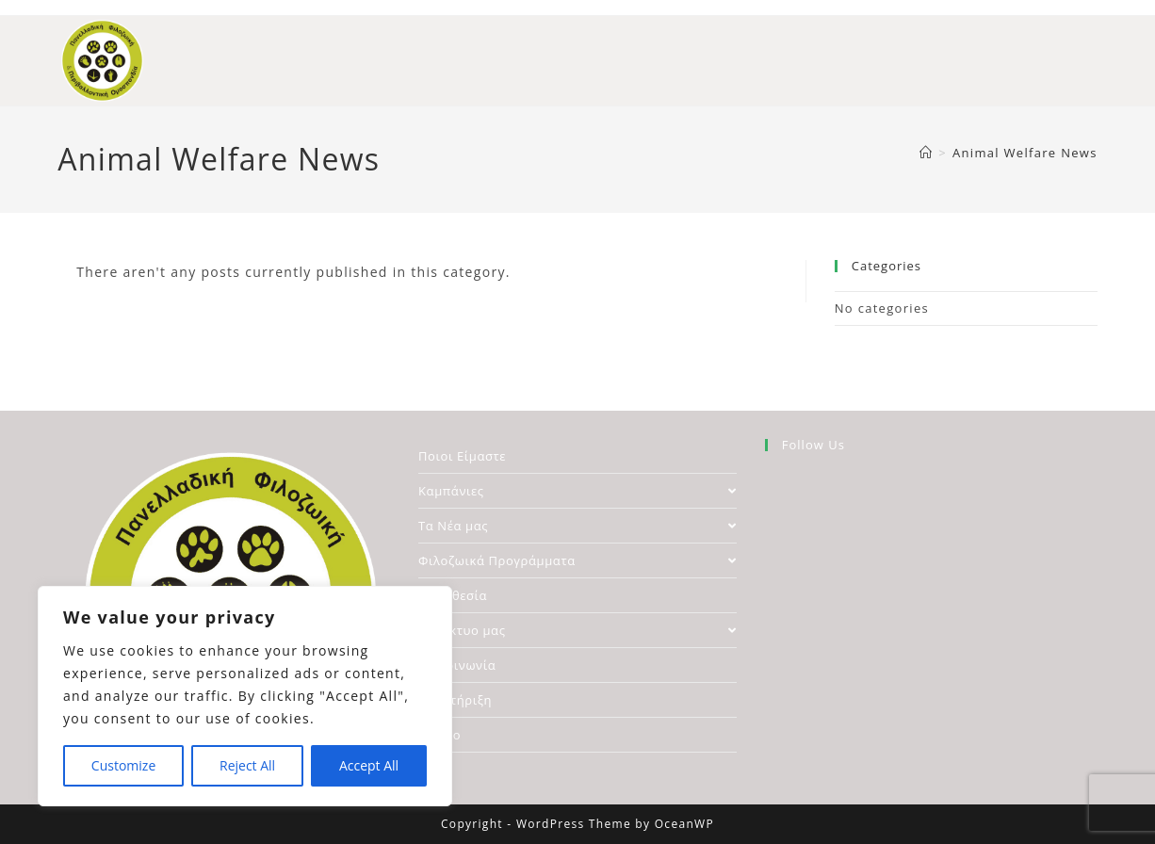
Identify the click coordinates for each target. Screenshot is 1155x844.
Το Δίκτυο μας (577, 630)
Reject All (247, 765)
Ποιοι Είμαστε (462, 455)
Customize (123, 765)
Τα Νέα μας (577, 525)
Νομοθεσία (452, 595)
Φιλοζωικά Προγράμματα (577, 560)
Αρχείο (439, 734)
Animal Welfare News (1025, 152)
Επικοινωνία (457, 665)
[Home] (926, 152)
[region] (245, 696)
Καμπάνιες (577, 490)
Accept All (369, 765)
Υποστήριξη (455, 699)
